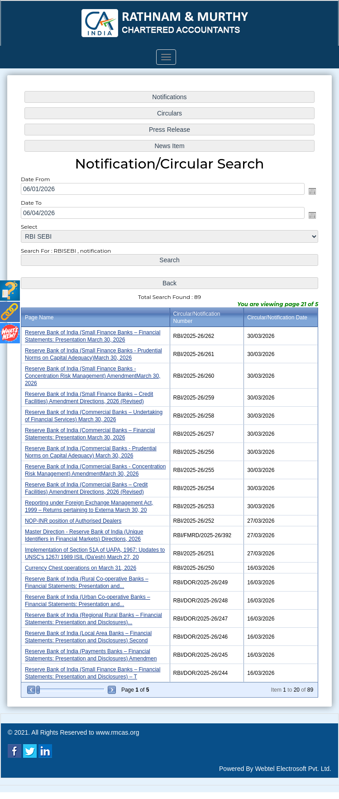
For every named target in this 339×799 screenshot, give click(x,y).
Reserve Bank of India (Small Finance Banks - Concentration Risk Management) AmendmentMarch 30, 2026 (94, 376)
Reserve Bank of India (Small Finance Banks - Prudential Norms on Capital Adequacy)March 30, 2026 (95, 354)
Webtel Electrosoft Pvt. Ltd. (293, 768)
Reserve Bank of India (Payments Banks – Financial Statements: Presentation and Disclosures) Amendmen (92, 649)
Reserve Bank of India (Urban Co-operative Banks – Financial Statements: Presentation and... (89, 596)
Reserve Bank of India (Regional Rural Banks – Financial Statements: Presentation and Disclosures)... (95, 614)
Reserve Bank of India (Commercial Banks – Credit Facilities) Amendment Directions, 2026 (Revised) (88, 486)
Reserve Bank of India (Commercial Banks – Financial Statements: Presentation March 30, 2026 (91, 432)
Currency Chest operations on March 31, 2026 (82, 564)
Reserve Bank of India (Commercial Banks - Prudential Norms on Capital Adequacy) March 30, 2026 (92, 450)
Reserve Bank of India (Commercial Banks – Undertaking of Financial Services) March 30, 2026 (95, 415)
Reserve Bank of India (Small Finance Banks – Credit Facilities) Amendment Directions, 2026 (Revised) (90, 397)
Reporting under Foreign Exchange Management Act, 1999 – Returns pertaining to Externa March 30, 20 (90, 503)
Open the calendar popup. (310, 195)
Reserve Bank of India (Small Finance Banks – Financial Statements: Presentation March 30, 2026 (94, 336)
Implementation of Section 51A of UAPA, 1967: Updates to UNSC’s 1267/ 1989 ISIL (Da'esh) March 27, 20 (96, 550)
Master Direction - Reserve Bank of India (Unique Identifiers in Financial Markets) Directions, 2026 (85, 532)
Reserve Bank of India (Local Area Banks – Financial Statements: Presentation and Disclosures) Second (90, 631)
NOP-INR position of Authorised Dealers (75, 518)
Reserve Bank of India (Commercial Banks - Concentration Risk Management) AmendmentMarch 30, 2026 (97, 468)
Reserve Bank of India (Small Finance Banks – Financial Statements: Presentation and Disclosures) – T (94, 667)
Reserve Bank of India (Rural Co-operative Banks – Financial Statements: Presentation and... (88, 578)
